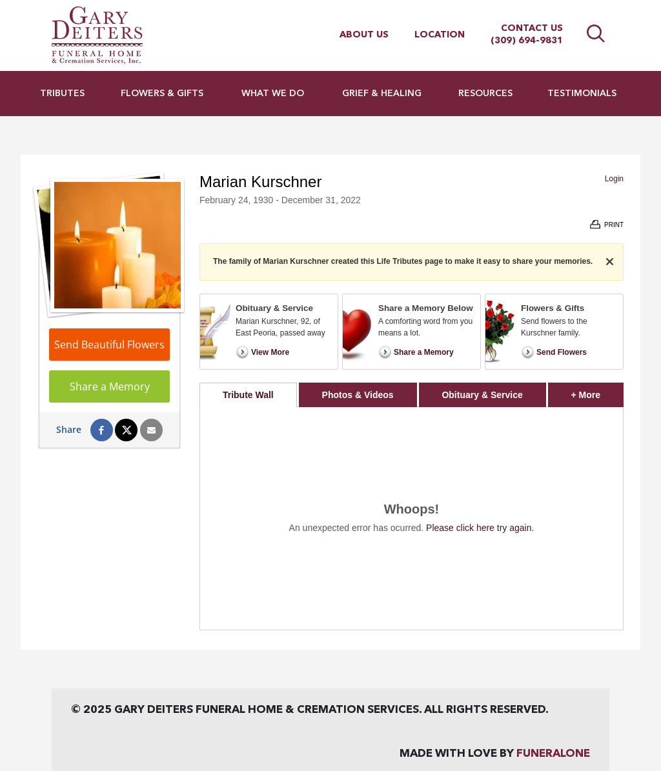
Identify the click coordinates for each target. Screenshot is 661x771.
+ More (597, 391)
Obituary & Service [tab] (482, 395)
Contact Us (532, 28)
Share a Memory (110, 386)
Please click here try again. (480, 528)
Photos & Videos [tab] (358, 395)
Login (614, 178)
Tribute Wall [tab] (248, 395)
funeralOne (553, 753)
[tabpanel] (411, 518)
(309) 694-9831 (527, 40)
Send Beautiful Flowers (109, 344)
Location (439, 34)
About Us (364, 34)
